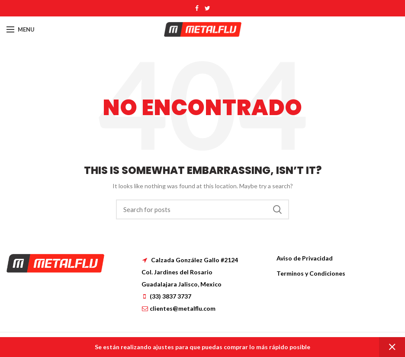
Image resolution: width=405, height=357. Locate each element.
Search (277, 209)
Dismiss (392, 347)
